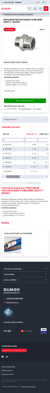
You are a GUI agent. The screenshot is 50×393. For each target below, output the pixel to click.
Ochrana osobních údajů (8, 366)
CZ (37, 2)
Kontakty (18, 2)
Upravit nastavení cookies (28, 386)
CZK (43, 2)
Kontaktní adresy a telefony (13, 322)
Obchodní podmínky (7, 370)
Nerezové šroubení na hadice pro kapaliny (18, 14)
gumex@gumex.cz (26, 109)
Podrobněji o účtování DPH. (33, 183)
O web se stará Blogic (8, 374)
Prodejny (38, 109)
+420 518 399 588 (9, 2)
